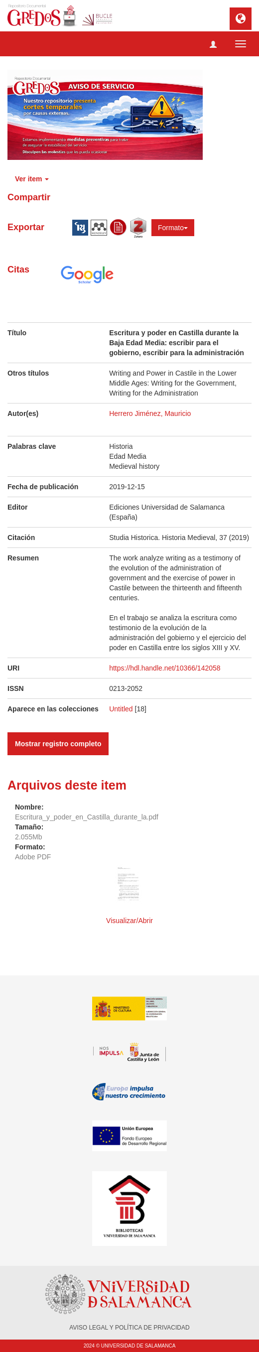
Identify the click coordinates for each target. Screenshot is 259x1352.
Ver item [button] (32, 179)
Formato (173, 228)
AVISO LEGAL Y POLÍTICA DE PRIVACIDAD (129, 1327)
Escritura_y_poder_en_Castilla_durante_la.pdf (86, 817)
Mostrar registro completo (58, 744)
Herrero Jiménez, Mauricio (150, 413)
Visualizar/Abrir (129, 921)
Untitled (120, 709)
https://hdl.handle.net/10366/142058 (164, 668)
